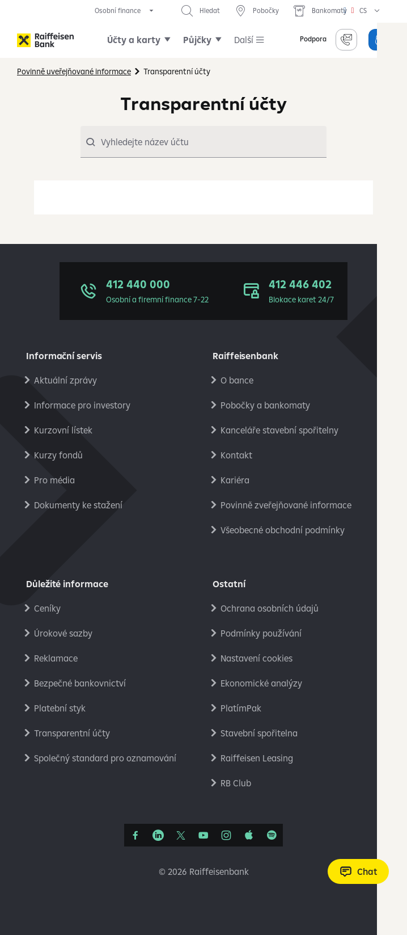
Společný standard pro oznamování (105, 758)
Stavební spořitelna (259, 733)
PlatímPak (241, 708)
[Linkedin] (158, 835)
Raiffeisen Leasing (257, 758)
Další (243, 39)
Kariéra (235, 480)
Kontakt (236, 455)
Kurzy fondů (58, 455)
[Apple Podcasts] (249, 835)
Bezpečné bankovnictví (80, 683)
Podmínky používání (261, 633)
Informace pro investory (82, 405)
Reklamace (56, 658)
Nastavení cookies (256, 658)
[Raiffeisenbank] (45, 40)
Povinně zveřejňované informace (286, 505)
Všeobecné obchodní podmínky (283, 530)
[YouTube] (203, 835)
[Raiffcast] (271, 835)
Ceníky (47, 608)
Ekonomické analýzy (261, 683)
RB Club (236, 783)
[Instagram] (226, 835)
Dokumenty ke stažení (78, 505)
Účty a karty (133, 39)
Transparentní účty (72, 733)
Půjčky (197, 39)
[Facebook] (135, 835)
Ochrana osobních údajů (270, 608)
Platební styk (60, 708)
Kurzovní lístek (63, 430)
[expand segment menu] (125, 11)
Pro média (54, 480)
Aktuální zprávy (65, 380)
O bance (237, 380)
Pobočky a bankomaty (265, 405)
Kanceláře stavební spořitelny (279, 430)
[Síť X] (180, 835)
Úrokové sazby (63, 633)
